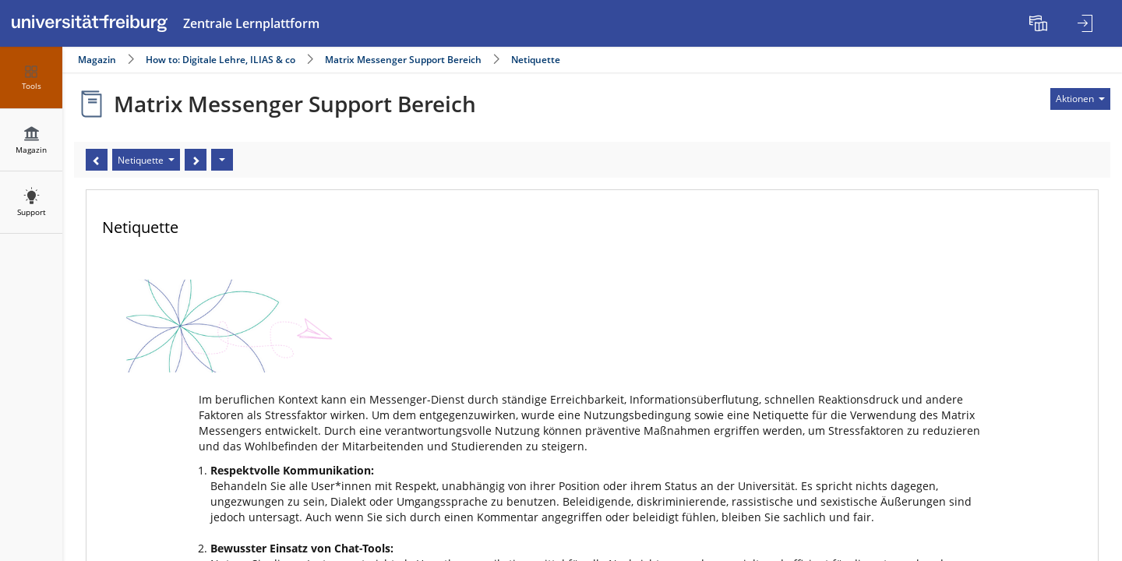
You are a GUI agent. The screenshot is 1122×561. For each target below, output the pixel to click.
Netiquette (535, 59)
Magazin (97, 59)
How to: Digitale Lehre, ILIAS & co (220, 59)
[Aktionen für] (1080, 99)
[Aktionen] (222, 160)
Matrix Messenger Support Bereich (403, 59)
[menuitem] (1040, 23)
